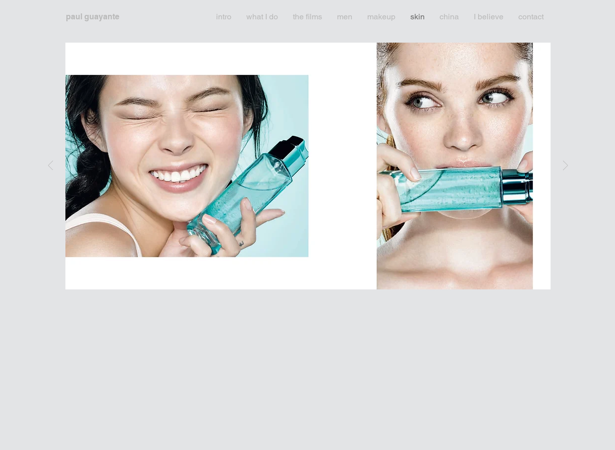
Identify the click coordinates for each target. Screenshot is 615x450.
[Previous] (50, 166)
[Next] (565, 166)
